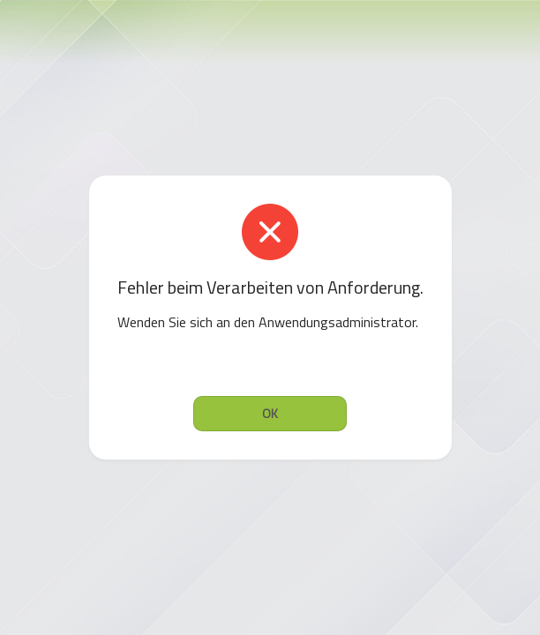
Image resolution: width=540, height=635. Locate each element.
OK (270, 413)
